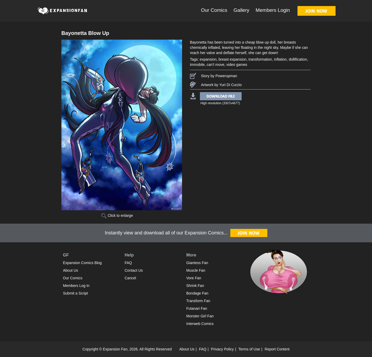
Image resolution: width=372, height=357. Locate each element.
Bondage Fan (197, 293)
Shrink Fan (195, 286)
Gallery (241, 10)
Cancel (130, 278)
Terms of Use (249, 349)
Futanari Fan (196, 308)
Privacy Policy (222, 349)
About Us (70, 270)
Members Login (273, 10)
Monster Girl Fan (200, 316)
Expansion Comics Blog (82, 263)
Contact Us (134, 270)
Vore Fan (193, 278)
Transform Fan (198, 301)
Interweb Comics (200, 324)
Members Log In (76, 286)
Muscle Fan (195, 270)
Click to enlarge (117, 215)
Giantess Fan (197, 263)
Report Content (277, 349)
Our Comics (214, 10)
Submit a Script (75, 293)
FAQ (128, 263)
